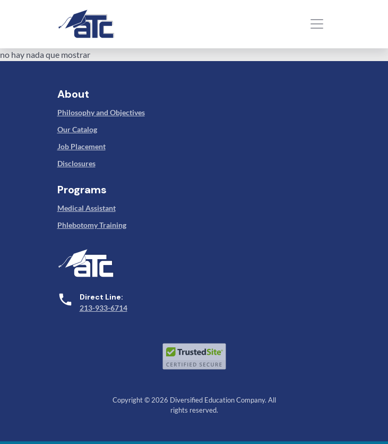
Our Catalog (77, 129)
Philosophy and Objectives (101, 112)
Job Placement (81, 146)
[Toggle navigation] (317, 24)
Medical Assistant (86, 207)
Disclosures (76, 163)
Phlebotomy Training (91, 224)
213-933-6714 (103, 307)
